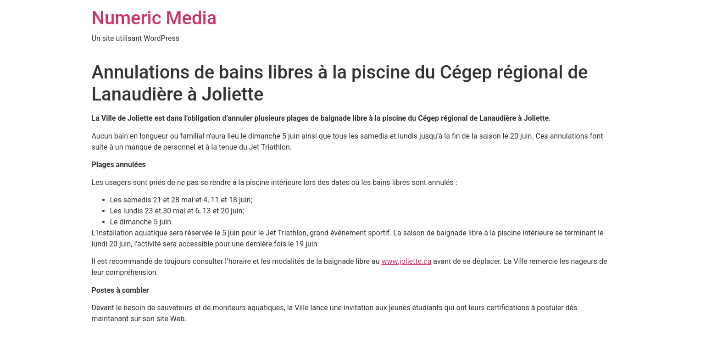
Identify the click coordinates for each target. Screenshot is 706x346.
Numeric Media (154, 18)
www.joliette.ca (407, 261)
